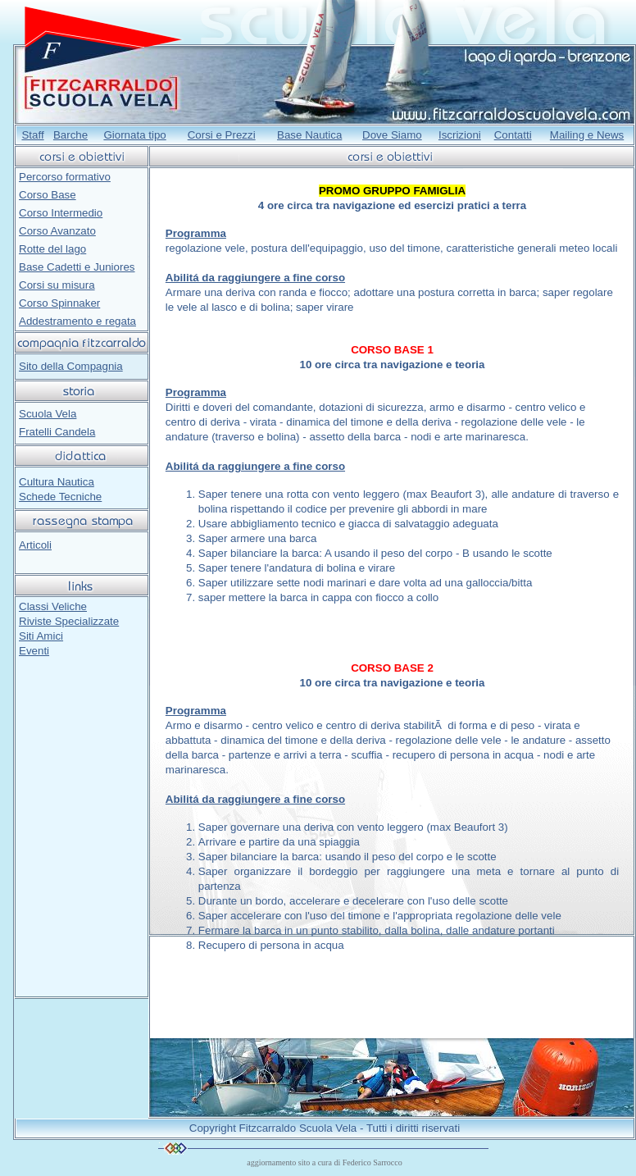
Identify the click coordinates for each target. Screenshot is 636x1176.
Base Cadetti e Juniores (77, 267)
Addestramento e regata (77, 321)
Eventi (34, 651)
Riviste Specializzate (69, 621)
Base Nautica (309, 135)
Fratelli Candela (57, 432)
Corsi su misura (57, 285)
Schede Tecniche (60, 496)
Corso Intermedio (60, 213)
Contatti (513, 135)
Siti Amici (41, 636)
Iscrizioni (459, 135)
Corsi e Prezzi (222, 135)
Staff (32, 135)
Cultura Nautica (56, 482)
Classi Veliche (53, 606)
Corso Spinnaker (59, 303)
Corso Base (47, 195)
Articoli (35, 545)
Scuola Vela (47, 414)
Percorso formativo (65, 177)
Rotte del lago (52, 249)
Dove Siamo (392, 135)
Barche (70, 135)
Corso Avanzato (57, 231)
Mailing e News (587, 135)
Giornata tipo (134, 135)
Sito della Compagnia (71, 366)
